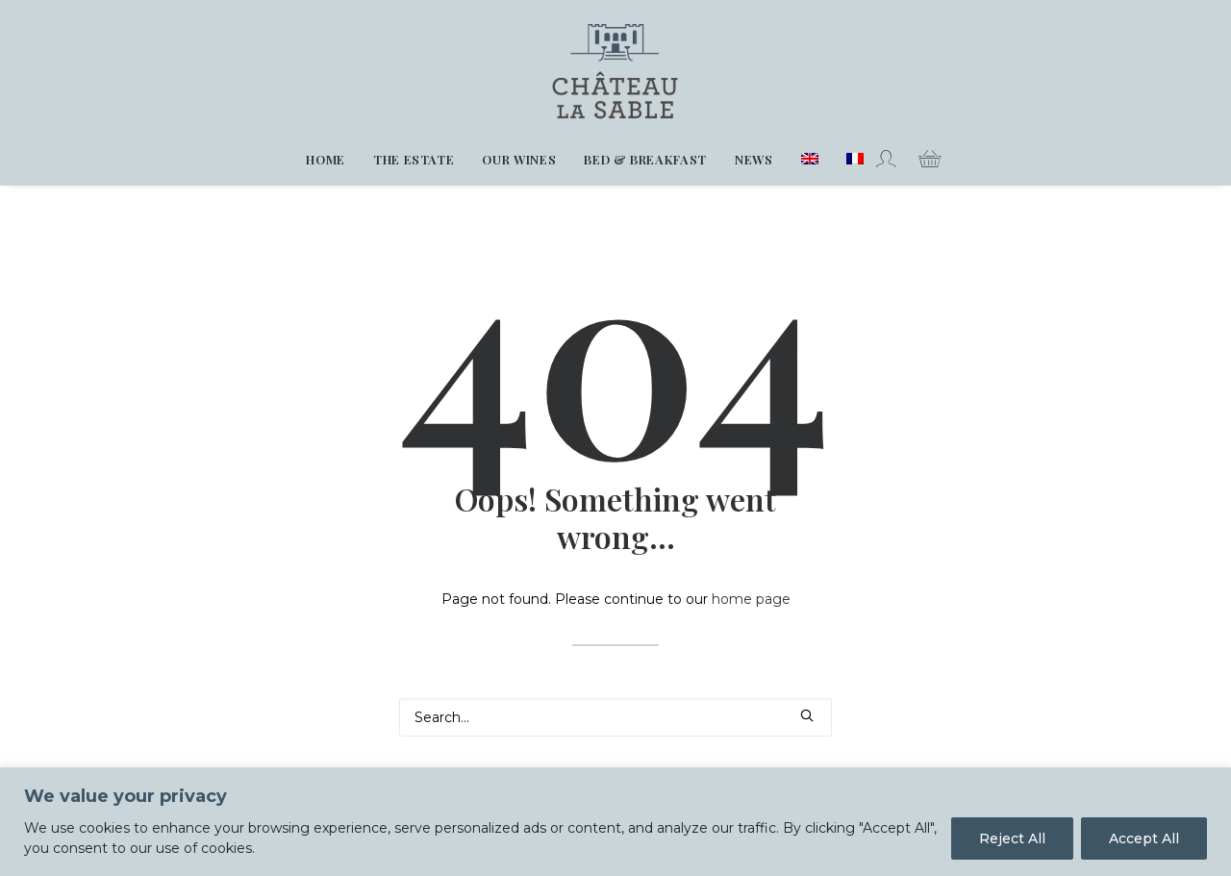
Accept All (1144, 838)
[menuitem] (325, 160)
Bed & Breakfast (645, 159)
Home (325, 159)
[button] (807, 715)
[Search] (615, 717)
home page (751, 599)
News (754, 159)
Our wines (519, 159)
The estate (414, 159)
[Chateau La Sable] (616, 66)
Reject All (1012, 838)
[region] (615, 821)
